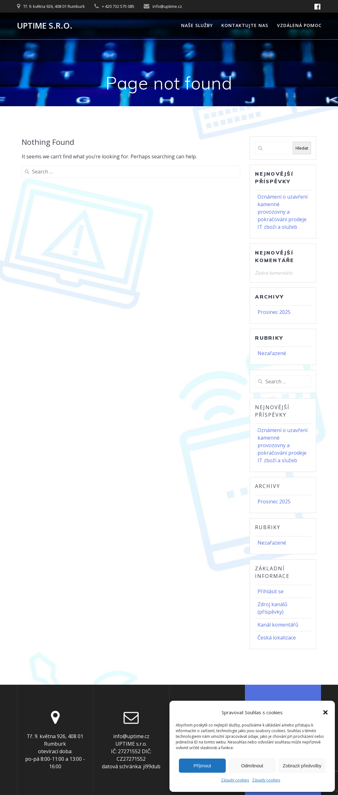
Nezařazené (272, 353)
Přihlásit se (271, 591)
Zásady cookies (235, 780)
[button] (325, 712)
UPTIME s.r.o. (44, 26)
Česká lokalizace (277, 637)
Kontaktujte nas (244, 25)
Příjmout (202, 765)
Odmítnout (252, 765)
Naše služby (197, 25)
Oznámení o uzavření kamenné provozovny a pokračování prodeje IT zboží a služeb (283, 211)
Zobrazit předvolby (302, 765)
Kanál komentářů (278, 624)
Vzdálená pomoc (299, 25)
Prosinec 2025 (274, 312)
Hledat (302, 148)
